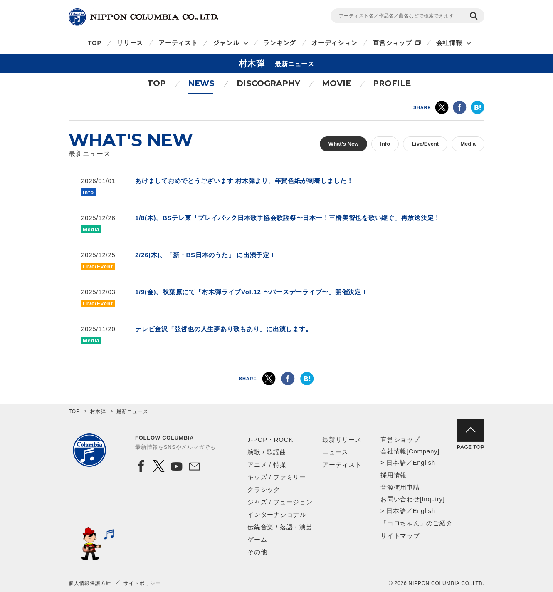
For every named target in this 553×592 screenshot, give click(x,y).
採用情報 (393, 474)
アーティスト (178, 42)
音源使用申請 (400, 487)
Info (385, 144)
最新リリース (342, 439)
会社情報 (449, 42)
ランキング (279, 42)
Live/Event (425, 144)
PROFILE (392, 83)
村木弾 (98, 411)
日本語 (396, 462)
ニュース (335, 452)
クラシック (263, 489)
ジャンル (226, 42)
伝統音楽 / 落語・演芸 (280, 526)
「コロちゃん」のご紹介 (416, 523)
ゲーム (257, 539)
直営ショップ (392, 42)
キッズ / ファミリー (276, 477)
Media (468, 144)
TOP (94, 42)
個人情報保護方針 (90, 583)
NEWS (201, 83)
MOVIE (336, 83)
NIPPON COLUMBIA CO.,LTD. (143, 17)
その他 (257, 551)
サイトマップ (400, 535)
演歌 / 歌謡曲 (266, 452)
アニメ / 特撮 (266, 464)
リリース (130, 42)
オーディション (334, 42)
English (423, 462)
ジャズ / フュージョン (280, 501)
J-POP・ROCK (270, 439)
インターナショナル (276, 514)
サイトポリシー (141, 583)
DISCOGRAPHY (268, 83)
